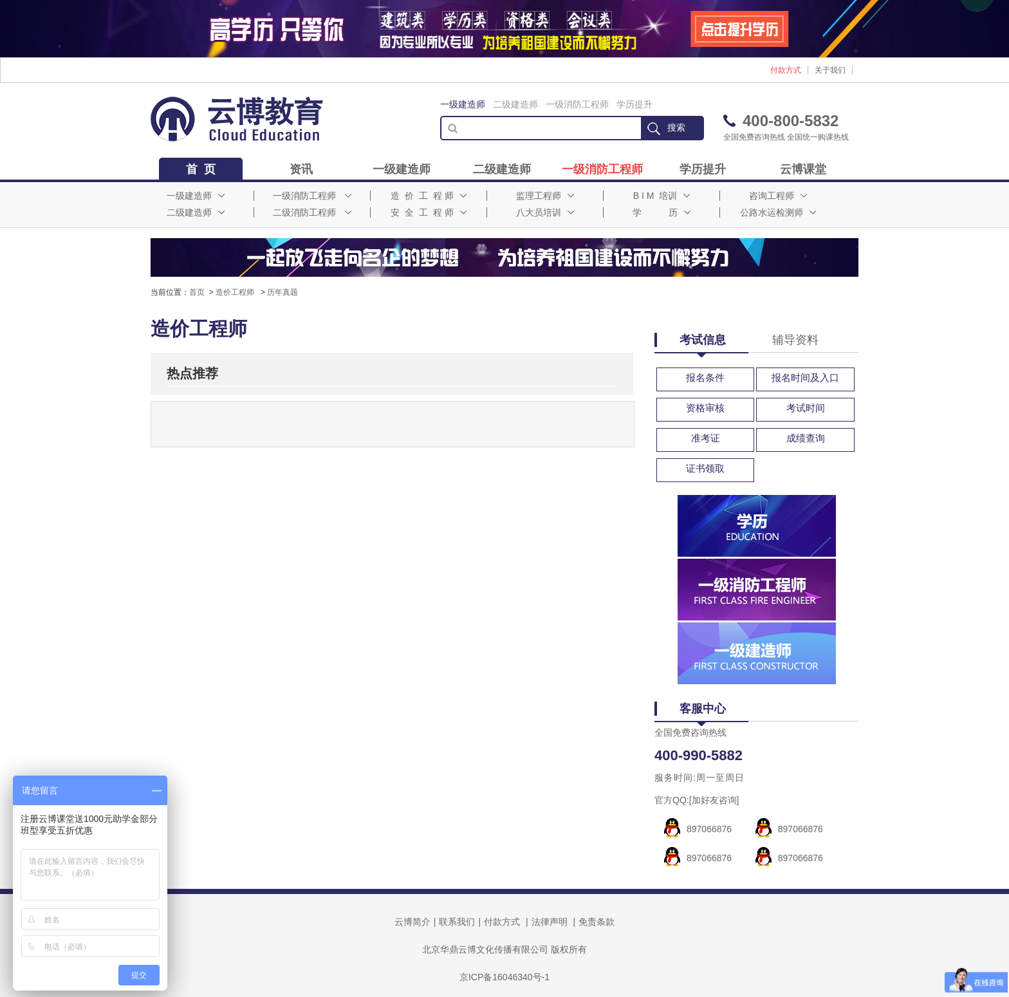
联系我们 (457, 922)
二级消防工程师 (312, 212)
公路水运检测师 (778, 212)
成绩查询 (805, 438)
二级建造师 (515, 104)
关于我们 (830, 70)
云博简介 (412, 922)
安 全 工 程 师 (428, 212)
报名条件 (705, 377)
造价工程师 (236, 292)
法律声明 (550, 922)
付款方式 (785, 70)
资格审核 (705, 407)
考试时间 (805, 407)
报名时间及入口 (805, 377)
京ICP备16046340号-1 (504, 977)
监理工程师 (545, 196)
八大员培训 (545, 212)
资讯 (301, 169)
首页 (197, 292)
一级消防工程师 (577, 104)
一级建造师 (462, 104)
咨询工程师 (778, 196)
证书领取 (705, 468)
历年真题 (282, 292)
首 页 (201, 169)
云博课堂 (803, 169)
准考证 (705, 438)
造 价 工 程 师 (428, 196)
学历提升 (634, 104)
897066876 (709, 829)
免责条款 (597, 922)
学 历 (662, 212)
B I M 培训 (661, 196)
